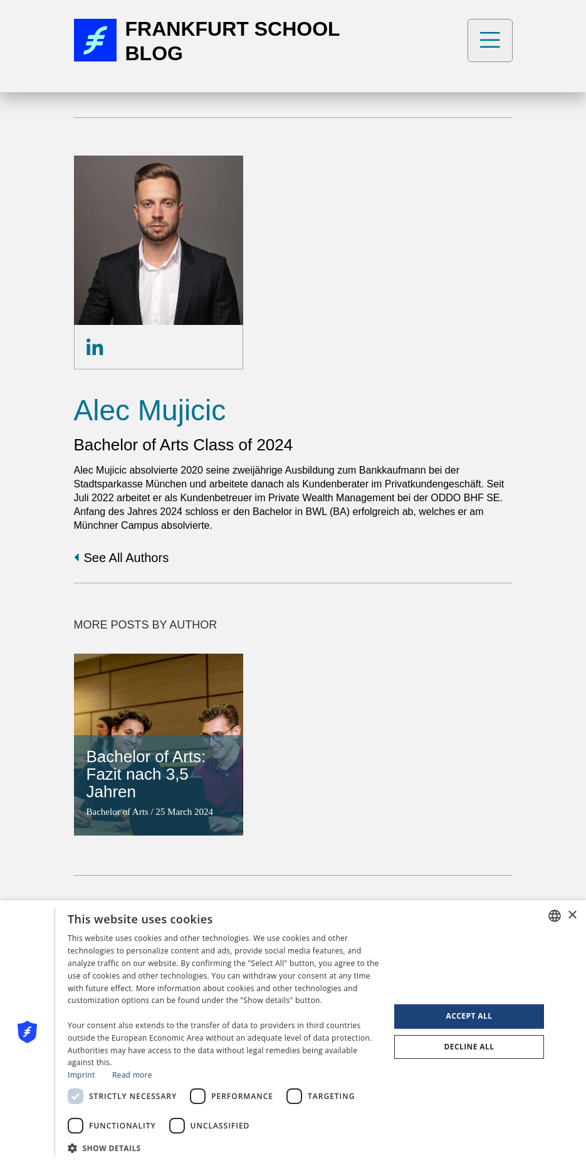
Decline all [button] (469, 1046)
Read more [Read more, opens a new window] (132, 1075)
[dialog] (293, 1031)
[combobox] (554, 916)
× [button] (572, 915)
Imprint (81, 1075)
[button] (224, 1147)
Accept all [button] (469, 1016)
